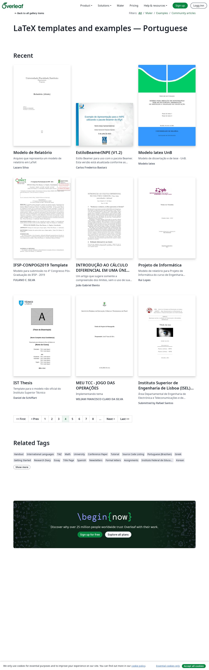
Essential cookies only (168, 665)
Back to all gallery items (29, 13)
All (140, 13)
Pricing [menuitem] (134, 5)
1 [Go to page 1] (45, 419)
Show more (22, 467)
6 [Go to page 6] (79, 419)
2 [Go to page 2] (52, 419)
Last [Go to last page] (124, 419)
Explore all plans (118, 534)
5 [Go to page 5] (72, 419)
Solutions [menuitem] (103, 5)
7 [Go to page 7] (86, 419)
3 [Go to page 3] (58, 419)
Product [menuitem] (85, 5)
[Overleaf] (12, 5)
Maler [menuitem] (120, 5)
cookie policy (138, 665)
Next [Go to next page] (111, 419)
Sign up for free (90, 534)
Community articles (184, 13)
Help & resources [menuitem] (154, 5)
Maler (149, 13)
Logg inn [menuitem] (198, 5)
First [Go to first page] (21, 419)
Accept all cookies (194, 666)
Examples (162, 13)
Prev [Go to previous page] (35, 419)
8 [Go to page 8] (93, 419)
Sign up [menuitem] (180, 5)
